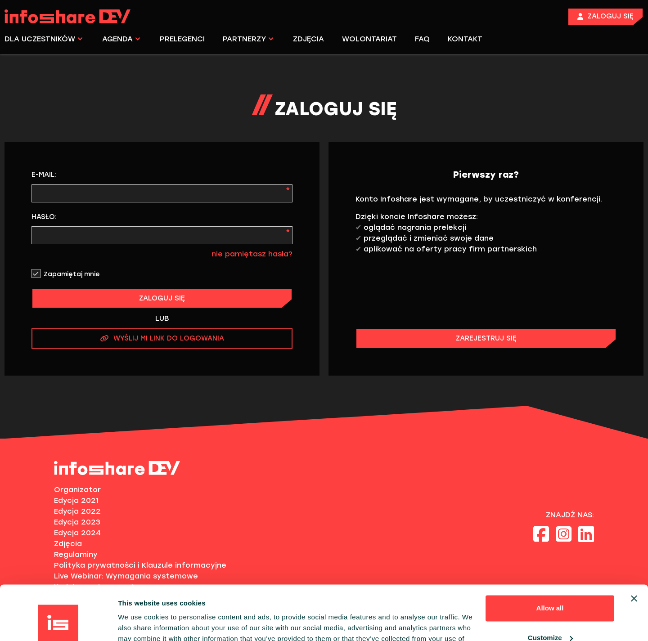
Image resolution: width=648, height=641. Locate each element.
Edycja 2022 (77, 511)
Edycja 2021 (76, 500)
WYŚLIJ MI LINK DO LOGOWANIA (162, 338)
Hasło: (44, 217)
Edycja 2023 (77, 522)
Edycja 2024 (77, 533)
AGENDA (121, 39)
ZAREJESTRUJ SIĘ (486, 338)
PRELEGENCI (182, 39)
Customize (550, 586)
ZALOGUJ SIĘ (162, 298)
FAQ (422, 39)
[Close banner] (634, 547)
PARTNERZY (248, 39)
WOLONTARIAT (369, 39)
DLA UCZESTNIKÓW (43, 39)
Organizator (77, 489)
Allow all (550, 557)
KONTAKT (465, 39)
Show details (139, 623)
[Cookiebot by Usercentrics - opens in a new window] (58, 623)
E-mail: (44, 174)
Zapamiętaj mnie (72, 274)
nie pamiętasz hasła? (252, 254)
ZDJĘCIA (308, 39)
